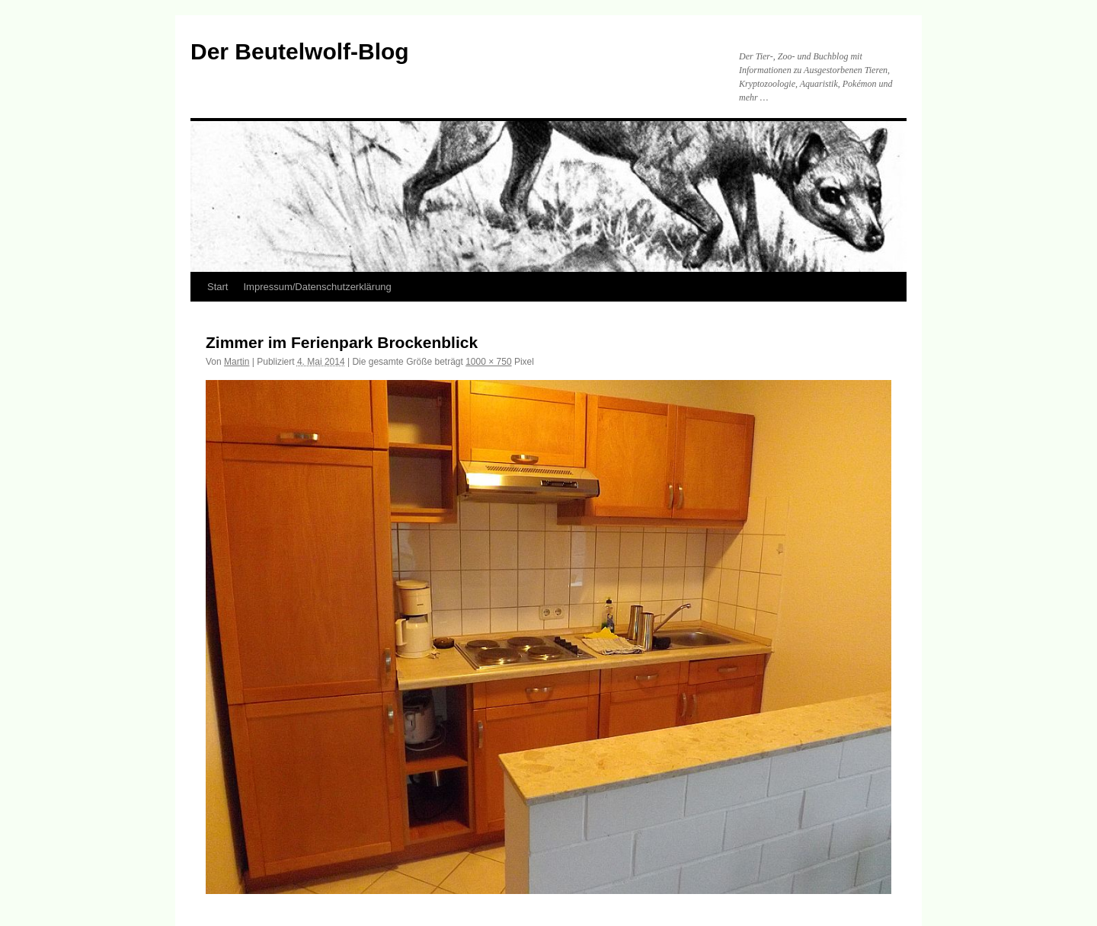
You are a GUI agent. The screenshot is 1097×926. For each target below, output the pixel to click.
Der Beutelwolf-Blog (299, 51)
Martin (236, 361)
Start (217, 286)
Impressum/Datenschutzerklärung (317, 286)
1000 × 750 (488, 361)
